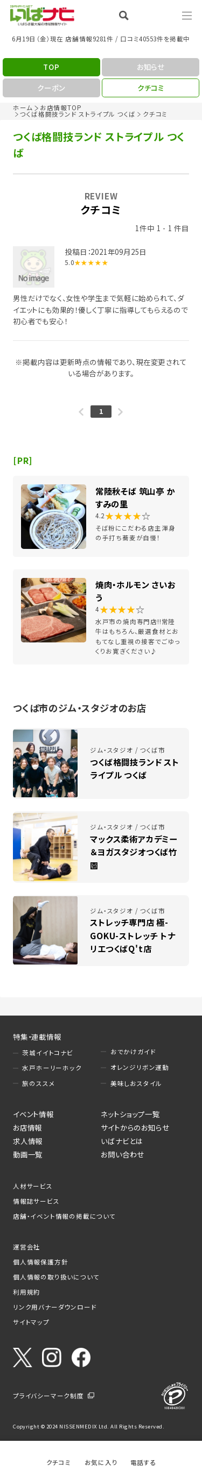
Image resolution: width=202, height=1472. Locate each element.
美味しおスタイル (136, 1083)
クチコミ (58, 1462)
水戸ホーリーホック (51, 1067)
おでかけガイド (133, 1051)
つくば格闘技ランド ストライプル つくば (77, 114)
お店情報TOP (61, 107)
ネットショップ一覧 (130, 1114)
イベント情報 (33, 1114)
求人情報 (28, 1140)
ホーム (22, 107)
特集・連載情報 (37, 1036)
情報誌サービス (36, 1201)
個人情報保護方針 (40, 1261)
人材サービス (33, 1186)
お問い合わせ (122, 1154)
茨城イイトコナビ (47, 1052)
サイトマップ (31, 1322)
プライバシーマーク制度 (48, 1395)
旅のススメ (38, 1083)
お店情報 (27, 1127)
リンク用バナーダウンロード (54, 1307)
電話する (143, 1462)
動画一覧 (28, 1154)
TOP (51, 66)
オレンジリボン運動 (139, 1067)
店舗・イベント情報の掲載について (64, 1216)
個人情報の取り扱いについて (56, 1277)
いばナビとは (122, 1140)
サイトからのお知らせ (135, 1127)
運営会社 (26, 1246)
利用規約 (26, 1292)
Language (159, 15)
